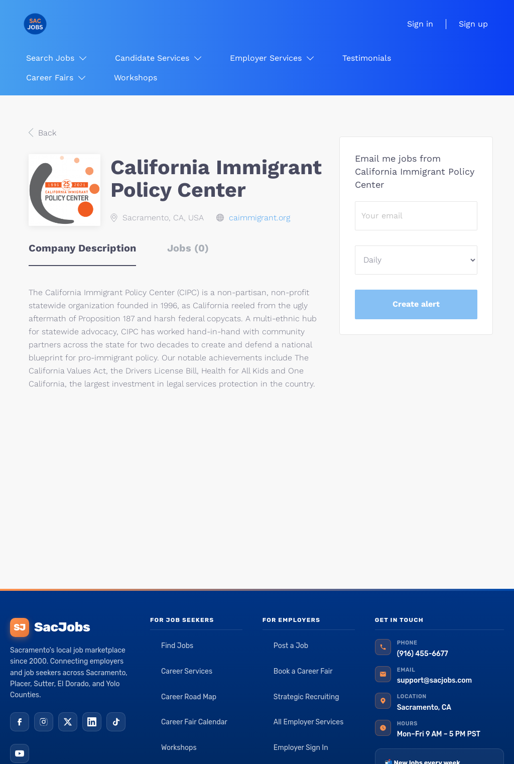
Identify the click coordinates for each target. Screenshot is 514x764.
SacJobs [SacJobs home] (50, 627)
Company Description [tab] (82, 248)
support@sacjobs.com (434, 680)
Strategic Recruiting (306, 697)
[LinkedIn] (91, 721)
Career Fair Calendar (194, 722)
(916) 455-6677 (422, 654)
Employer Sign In (301, 747)
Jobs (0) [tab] (188, 248)
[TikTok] (115, 721)
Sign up (473, 24)
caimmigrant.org (259, 217)
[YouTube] (19, 753)
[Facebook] (19, 721)
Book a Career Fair (303, 671)
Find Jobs (177, 646)
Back (46, 133)
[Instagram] (43, 721)
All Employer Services (309, 722)
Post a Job (291, 646)
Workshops (179, 747)
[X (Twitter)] (67, 721)
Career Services (186, 671)
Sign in (420, 24)
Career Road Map (188, 697)
